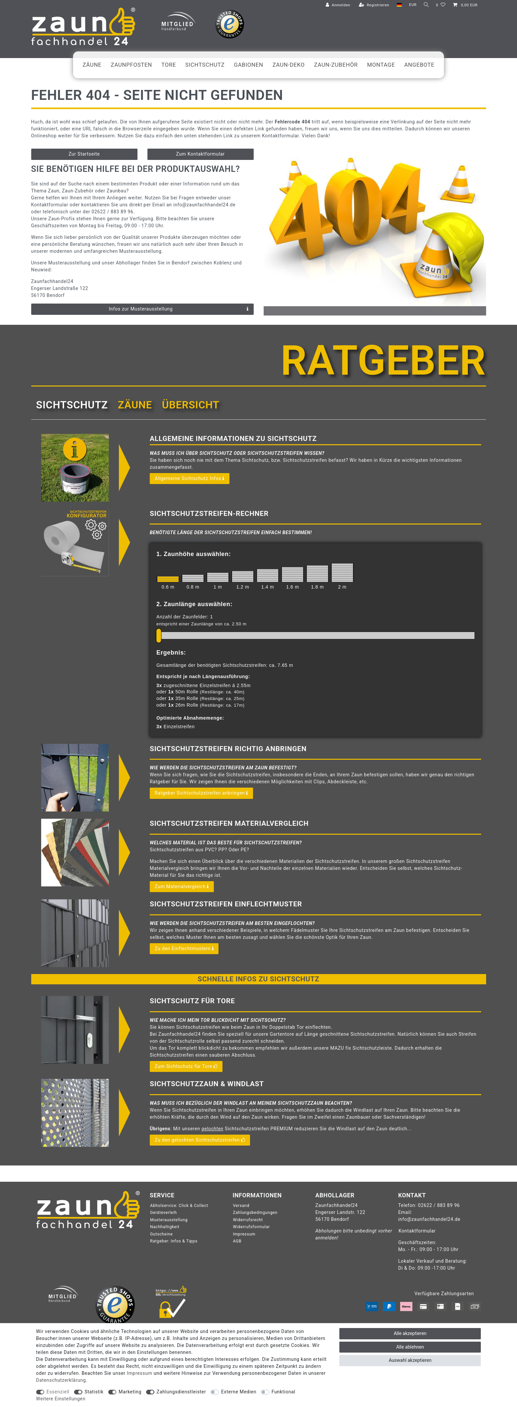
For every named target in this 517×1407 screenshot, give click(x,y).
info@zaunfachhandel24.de (429, 1219)
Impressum (244, 1234)
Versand (241, 1205)
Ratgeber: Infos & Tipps (174, 1241)
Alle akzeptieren (410, 1333)
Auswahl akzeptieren (410, 1360)
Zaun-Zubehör (336, 64)
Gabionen (248, 64)
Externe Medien (238, 1391)
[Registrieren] (373, 5)
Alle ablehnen (410, 1347)
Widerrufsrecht (248, 1220)
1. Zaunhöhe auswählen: (193, 554)
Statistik (94, 1391)
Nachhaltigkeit (164, 1227)
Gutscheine (161, 1234)
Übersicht (190, 405)
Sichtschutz (205, 64)
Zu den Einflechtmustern (184, 949)
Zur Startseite (84, 154)
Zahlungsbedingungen (255, 1212)
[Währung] (411, 5)
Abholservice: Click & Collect (179, 1205)
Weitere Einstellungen (61, 1398)
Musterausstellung (169, 1220)
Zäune (92, 64)
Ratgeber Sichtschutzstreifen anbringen (201, 793)
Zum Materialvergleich (182, 887)
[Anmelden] (337, 5)
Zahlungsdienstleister (181, 1391)
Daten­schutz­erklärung (61, 1380)
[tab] (72, 405)
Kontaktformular (417, 1230)
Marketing (130, 1391)
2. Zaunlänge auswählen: (194, 604)
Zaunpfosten (131, 64)
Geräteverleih (163, 1212)
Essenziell (57, 1391)
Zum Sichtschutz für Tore (186, 1067)
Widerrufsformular (251, 1227)
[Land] (398, 5)
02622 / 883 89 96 (439, 1205)
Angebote (419, 64)
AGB (237, 1241)
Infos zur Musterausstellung (179, 309)
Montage (381, 64)
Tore (168, 64)
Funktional (284, 1391)
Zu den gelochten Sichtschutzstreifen (200, 1140)
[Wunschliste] (440, 5)
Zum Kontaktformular (200, 154)
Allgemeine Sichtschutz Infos (189, 479)
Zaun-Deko (289, 64)
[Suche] (425, 5)
